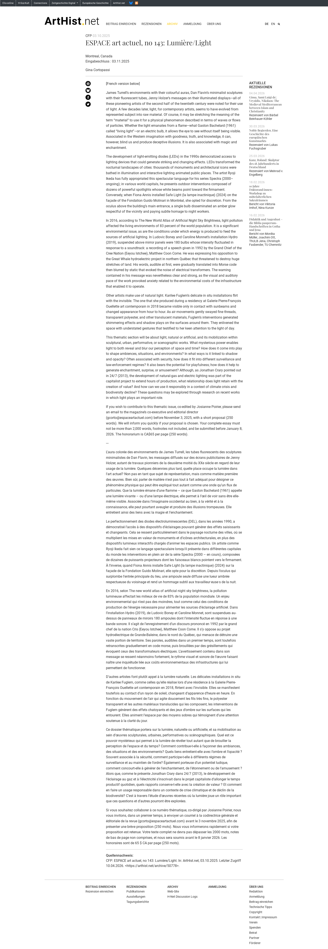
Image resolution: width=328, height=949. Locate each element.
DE (267, 24)
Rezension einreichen (99, 891)
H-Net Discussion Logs (182, 896)
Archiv (172, 24)
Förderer (255, 943)
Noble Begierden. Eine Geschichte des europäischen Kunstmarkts (263, 135)
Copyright (255, 912)
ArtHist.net (119, 3)
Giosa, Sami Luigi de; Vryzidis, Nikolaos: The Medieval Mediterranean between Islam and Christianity (265, 104)
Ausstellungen (135, 896)
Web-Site (173, 891)
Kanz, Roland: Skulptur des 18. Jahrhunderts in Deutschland (264, 163)
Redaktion (256, 891)
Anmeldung (192, 24)
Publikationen (135, 891)
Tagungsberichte (137, 901)
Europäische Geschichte (95, 3)
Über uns (214, 24)
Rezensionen (151, 24)
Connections (40, 3)
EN (273, 24)
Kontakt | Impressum (263, 917)
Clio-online (8, 3)
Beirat (253, 932)
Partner (254, 938)
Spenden (255, 927)
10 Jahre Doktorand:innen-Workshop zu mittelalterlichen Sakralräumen (261, 193)
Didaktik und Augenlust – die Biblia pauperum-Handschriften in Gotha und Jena (266, 224)
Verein (253, 922)
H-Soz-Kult (23, 3)
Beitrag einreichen (121, 24)
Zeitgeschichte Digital (64, 3)
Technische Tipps (260, 907)
